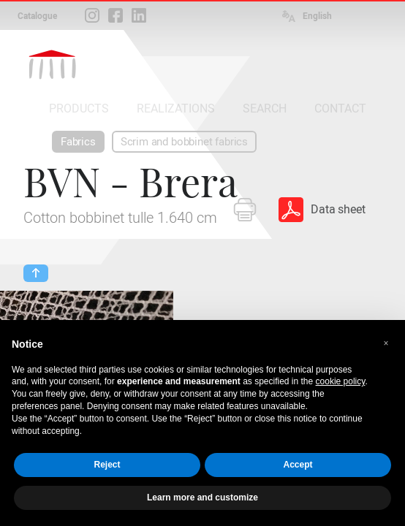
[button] (386, 343)
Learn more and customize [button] (202, 497)
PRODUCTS (79, 108)
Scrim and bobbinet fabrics (184, 141)
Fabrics (78, 141)
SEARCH (265, 108)
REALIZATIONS (176, 108)
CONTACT (340, 108)
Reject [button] (107, 465)
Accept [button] (297, 465)
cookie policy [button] (341, 381)
